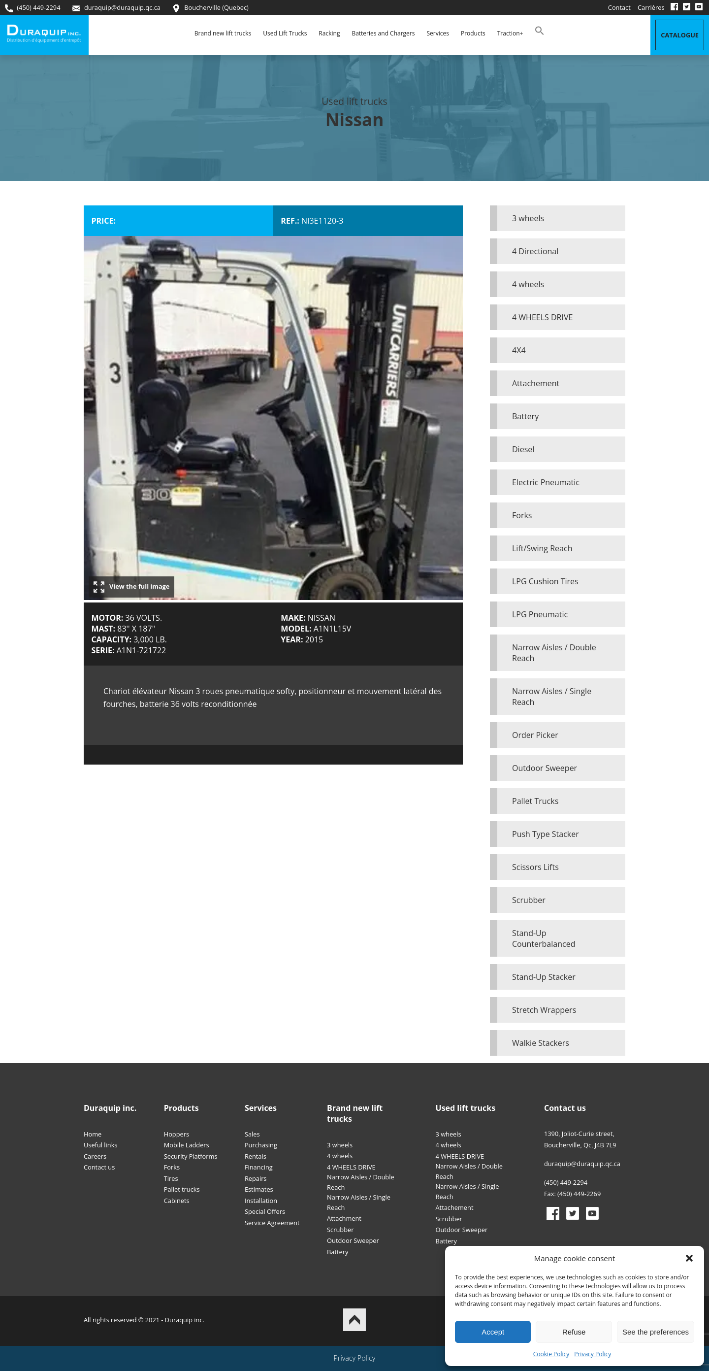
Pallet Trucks (535, 801)
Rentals (255, 1156)
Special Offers (265, 1211)
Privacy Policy (592, 1354)
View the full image (131, 587)
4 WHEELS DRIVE (542, 317)
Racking (329, 33)
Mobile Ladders (186, 1144)
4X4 (519, 350)
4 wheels (528, 284)
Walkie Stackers (540, 1042)
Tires (171, 1178)
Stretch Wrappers (544, 1009)
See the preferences (655, 1332)
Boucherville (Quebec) (210, 7)
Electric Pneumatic (546, 482)
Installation (261, 1200)
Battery (525, 416)
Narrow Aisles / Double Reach (554, 653)
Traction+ (510, 33)
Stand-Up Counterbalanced (543, 938)
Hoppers (176, 1134)
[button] (689, 1258)
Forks (522, 515)
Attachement (535, 383)
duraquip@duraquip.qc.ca (116, 7)
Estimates (259, 1189)
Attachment (344, 1218)
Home (92, 1134)
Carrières (651, 7)
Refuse (574, 1332)
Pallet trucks (182, 1189)
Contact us (99, 1167)
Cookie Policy (551, 1354)
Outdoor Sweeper (544, 768)
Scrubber (529, 900)
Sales (252, 1134)
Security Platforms (191, 1156)
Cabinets (177, 1200)
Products (473, 33)
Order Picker (535, 735)
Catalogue (680, 35)
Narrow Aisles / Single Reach (551, 696)
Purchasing (261, 1144)
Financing (259, 1167)
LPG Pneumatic (540, 614)
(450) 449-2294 (32, 7)
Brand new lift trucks (222, 33)
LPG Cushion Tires (545, 581)
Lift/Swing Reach (542, 548)
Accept (493, 1332)
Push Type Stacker (545, 834)
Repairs (256, 1178)
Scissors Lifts (535, 867)
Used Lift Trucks (285, 33)
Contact (619, 7)
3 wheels (528, 218)
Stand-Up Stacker (544, 976)
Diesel (523, 449)
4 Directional (535, 251)
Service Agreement (272, 1222)
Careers (95, 1156)
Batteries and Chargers (383, 33)
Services (437, 33)
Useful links (100, 1144)
